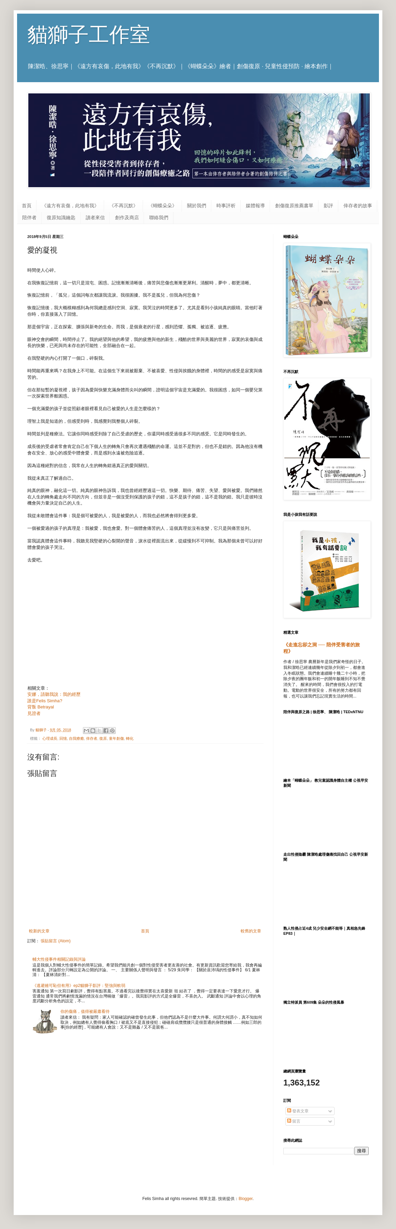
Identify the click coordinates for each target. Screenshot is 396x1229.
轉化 (129, 738)
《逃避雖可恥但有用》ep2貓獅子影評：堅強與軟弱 (78, 985)
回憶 (63, 738)
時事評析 (226, 205)
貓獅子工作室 (88, 34)
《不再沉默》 (123, 205)
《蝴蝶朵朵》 (162, 205)
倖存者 (91, 738)
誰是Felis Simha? (44, 700)
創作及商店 (127, 217)
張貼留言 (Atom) (55, 941)
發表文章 (298, 1111)
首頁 (26, 205)
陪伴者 (29, 217)
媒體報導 (255, 205)
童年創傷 (116, 738)
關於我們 (196, 205)
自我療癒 (76, 738)
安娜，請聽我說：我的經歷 (54, 694)
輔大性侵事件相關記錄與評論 (59, 959)
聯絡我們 (158, 217)
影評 (328, 205)
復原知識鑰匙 (61, 217)
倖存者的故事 (357, 205)
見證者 (34, 713)
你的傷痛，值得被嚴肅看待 (85, 1011)
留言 (293, 1121)
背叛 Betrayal (40, 706)
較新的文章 (39, 931)
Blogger (246, 1198)
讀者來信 (95, 217)
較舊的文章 (251, 931)
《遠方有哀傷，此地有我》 (70, 205)
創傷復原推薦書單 (294, 205)
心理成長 (49, 738)
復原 (103, 738)
